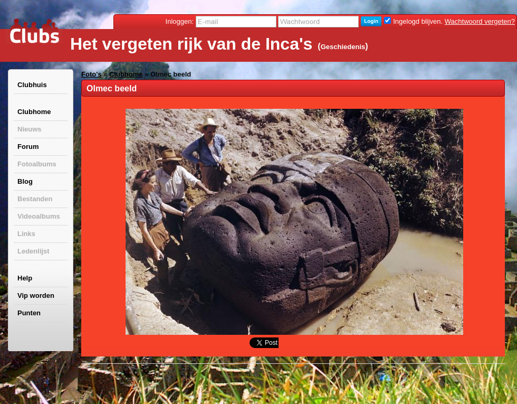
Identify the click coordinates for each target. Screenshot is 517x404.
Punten (29, 313)
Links (26, 234)
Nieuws (29, 129)
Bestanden (34, 199)
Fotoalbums (36, 164)
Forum (28, 147)
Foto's (91, 74)
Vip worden (35, 295)
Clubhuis (32, 85)
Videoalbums (38, 216)
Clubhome (34, 112)
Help (24, 278)
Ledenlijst (33, 251)
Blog (25, 181)
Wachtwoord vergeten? (480, 21)
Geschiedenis (343, 47)
